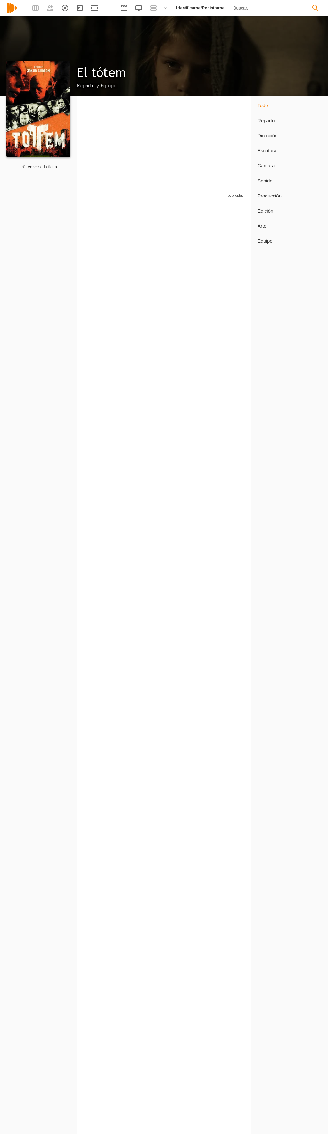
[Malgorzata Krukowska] (188, 410)
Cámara (266, 165)
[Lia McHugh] (227, 332)
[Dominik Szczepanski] (105, 643)
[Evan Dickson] (227, 487)
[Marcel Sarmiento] (143, 749)
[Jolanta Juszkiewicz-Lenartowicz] (105, 410)
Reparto (266, 120)
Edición (265, 211)
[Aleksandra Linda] (105, 487)
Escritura (267, 150)
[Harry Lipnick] (143, 956)
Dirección (268, 135)
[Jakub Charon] (105, 749)
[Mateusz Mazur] (105, 565)
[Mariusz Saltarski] (147, 565)
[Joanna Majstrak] (188, 487)
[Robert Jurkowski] (188, 332)
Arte (262, 226)
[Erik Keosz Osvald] (188, 1061)
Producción (270, 195)
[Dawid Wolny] (185, 643)
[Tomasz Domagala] (147, 1061)
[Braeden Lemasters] (147, 410)
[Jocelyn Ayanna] (147, 487)
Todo (263, 105)
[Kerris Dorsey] (147, 257)
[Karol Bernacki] (105, 257)
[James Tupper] (147, 332)
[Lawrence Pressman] (227, 410)
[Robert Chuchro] (188, 257)
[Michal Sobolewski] (227, 565)
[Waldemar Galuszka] (105, 332)
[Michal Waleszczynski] (147, 643)
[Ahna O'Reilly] (227, 257)
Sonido (265, 180)
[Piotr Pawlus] (105, 956)
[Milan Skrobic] (188, 565)
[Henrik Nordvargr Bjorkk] (105, 1061)
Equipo (265, 241)
